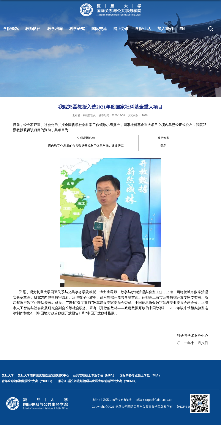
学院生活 (143, 29)
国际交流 (99, 29)
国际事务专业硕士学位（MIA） (140, 375)
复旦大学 (8, 375)
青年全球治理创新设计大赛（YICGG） (28, 381)
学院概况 (11, 29)
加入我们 (165, 29)
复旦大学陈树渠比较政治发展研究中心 (43, 375)
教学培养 (55, 29)
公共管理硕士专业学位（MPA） (94, 375)
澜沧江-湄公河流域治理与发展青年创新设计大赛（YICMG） (98, 381)
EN (182, 29)
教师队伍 (33, 29)
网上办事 (121, 29)
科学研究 (77, 29)
